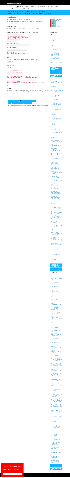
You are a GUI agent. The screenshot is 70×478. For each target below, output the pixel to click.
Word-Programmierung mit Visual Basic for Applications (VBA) (56, 257)
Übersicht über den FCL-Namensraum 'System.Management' (19, 105)
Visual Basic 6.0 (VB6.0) (55, 230)
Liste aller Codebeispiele (13, 100)
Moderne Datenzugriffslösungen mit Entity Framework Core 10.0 (56, 285)
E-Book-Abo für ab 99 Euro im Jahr (56, 469)
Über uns (23, 8)
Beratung (32, 6)
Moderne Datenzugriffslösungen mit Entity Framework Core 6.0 (56, 347)
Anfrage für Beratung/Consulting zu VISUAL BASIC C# (55, 68)
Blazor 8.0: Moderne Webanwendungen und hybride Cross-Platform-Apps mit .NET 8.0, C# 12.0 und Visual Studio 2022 (56, 320)
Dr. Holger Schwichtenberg (14, 23)
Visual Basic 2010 (54, 440)
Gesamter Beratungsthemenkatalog (55, 72)
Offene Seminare (50, 6)
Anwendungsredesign (55, 57)
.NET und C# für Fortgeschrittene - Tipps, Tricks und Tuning (56, 82)
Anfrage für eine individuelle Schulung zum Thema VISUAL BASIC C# (55, 265)
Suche (28, 8)
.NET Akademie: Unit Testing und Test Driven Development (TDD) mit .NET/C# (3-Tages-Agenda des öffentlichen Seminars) (56, 112)
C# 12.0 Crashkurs (54, 327)
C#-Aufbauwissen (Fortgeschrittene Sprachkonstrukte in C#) (55, 149)
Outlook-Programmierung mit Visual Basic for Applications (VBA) (56, 208)
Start (22, 6)
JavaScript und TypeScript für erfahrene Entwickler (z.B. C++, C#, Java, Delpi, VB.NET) (56, 168)
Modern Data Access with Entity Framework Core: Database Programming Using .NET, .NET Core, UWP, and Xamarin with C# (56, 413)
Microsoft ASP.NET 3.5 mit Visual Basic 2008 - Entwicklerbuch (55, 453)
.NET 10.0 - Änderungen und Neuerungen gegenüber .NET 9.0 (56, 261)
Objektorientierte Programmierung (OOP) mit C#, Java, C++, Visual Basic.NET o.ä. (56, 205)
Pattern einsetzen (54, 65)
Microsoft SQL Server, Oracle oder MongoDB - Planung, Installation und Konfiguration (56, 59)
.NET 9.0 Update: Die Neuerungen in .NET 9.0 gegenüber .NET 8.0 (55, 308)
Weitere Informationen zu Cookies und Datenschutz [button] (11, 470)
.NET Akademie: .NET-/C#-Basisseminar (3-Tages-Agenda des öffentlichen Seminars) (56, 127)
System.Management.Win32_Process (25, 21)
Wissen (56, 6)
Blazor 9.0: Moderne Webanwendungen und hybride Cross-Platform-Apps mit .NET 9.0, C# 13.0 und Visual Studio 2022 (56, 294)
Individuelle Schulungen (41, 6)
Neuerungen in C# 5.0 (55, 185)
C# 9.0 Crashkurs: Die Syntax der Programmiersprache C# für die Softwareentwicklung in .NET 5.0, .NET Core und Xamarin (56, 359)
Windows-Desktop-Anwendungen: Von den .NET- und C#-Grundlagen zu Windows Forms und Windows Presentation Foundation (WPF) (56, 252)
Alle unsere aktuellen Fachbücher (55, 465)
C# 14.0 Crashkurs (54, 281)
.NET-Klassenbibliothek (38, 21)
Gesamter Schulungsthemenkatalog (55, 269)
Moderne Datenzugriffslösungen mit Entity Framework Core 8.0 (56, 325)
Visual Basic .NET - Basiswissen (56, 224)
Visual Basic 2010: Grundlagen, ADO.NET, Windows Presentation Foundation (56, 438)
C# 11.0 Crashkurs (54, 337)
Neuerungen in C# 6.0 (55, 187)
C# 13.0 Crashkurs (54, 297)
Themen (27, 6)
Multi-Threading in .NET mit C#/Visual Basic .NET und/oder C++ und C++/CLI (56, 172)
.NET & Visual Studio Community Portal (40, 105)
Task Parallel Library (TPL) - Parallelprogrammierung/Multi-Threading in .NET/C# (56, 212)
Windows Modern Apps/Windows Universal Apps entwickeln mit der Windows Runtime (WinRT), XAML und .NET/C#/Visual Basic (56, 246)
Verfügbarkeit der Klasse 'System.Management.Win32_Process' (19, 103)
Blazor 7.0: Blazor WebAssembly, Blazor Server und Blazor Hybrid (56, 334)
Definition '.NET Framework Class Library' (28, 100)
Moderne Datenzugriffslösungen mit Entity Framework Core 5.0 (56, 370)
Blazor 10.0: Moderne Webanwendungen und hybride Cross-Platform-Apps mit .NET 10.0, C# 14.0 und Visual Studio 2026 (56, 277)
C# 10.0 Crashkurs (54, 354)
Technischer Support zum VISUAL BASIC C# (56, 76)
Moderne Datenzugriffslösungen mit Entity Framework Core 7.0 (56, 341)
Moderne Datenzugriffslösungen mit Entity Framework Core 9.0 (56, 304)
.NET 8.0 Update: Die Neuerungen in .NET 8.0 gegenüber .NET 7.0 (55, 315)
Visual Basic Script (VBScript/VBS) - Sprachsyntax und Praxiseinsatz (56, 233)
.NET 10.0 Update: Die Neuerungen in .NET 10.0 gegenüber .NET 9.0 (55, 289)
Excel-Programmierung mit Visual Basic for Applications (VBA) (56, 159)
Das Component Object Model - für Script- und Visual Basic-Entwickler (56, 156)
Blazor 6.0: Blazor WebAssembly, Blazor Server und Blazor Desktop (56, 351)
